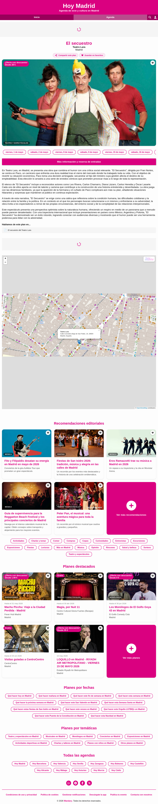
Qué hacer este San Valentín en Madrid (79, 702)
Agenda (109, 17)
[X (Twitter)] (89, 783)
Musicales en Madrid (55, 736)
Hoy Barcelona (39, 764)
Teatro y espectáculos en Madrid (23, 736)
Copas (85, 541)
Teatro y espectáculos (16, 143)
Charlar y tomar (38, 541)
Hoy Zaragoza (97, 764)
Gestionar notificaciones (74, 795)
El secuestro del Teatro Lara (17, 230)
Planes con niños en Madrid (100, 743)
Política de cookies (50, 795)
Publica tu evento (118, 795)
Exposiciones (13, 547)
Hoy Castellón (137, 764)
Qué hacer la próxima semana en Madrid (35, 702)
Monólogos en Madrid (82, 736)
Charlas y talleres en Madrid (67, 743)
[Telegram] (75, 783)
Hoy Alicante (43, 770)
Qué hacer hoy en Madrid (19, 696)
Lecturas (45, 547)
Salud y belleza (129, 547)
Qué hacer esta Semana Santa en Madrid (123, 702)
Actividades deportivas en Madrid (31, 743)
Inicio (36, 17)
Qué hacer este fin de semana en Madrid (92, 696)
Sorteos (147, 547)
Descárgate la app (97, 795)
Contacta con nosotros (141, 795)
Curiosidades (102, 541)
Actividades (18, 541)
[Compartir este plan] (65, 55)
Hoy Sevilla (78, 764)
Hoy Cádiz (116, 770)
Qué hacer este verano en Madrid (81, 709)
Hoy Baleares (117, 764)
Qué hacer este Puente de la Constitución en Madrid (59, 716)
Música (81, 547)
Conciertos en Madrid (110, 736)
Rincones (110, 547)
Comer (56, 541)
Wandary (68, 801)
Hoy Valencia (59, 764)
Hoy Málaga (61, 770)
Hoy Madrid (19, 764)
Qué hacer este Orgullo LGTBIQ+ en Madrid (124, 709)
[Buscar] (149, 17)
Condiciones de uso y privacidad (21, 795)
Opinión (95, 547)
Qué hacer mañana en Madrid (52, 696)
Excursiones (139, 541)
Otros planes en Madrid (132, 743)
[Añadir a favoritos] (92, 55)
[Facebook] (82, 783)
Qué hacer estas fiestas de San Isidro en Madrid (35, 709)
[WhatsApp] (68, 783)
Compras (71, 541)
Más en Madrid (63, 547)
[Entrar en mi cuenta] (155, 17)
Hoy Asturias (80, 770)
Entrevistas (120, 541)
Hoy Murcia (99, 770)
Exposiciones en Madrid (138, 736)
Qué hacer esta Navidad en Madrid (107, 716)
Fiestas (30, 547)
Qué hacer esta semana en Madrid (134, 696)
